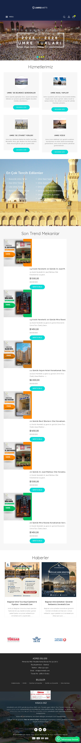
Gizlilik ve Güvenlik (51, 683)
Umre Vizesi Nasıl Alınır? (47, 187)
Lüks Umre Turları (16, 187)
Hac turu (21, 711)
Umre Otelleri (43, 199)
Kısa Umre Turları (15, 183)
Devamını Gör (21, 107)
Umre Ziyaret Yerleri (46, 183)
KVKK (25, 683)
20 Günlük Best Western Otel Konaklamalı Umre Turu (53, 421)
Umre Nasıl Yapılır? (45, 179)
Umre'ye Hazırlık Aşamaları (49, 195)
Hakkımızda (15, 683)
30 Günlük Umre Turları (18, 202)
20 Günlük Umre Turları (18, 199)
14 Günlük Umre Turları (18, 195)
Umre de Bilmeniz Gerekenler (50, 191)
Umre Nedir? (43, 202)
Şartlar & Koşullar (35, 683)
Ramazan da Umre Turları (19, 191)
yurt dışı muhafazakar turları (37, 711)
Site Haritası (65, 683)
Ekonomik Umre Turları (18, 179)
